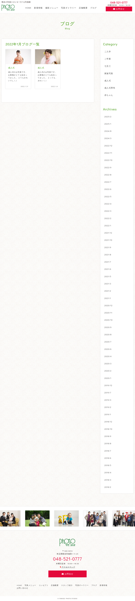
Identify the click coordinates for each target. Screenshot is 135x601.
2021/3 (107, 283)
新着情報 (38, 7)
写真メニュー (30, 585)
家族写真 (108, 73)
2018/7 (107, 450)
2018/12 (108, 421)
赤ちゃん (108, 95)
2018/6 (107, 458)
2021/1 (107, 298)
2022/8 (107, 174)
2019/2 (107, 407)
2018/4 (107, 472)
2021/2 (107, 291)
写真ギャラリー (68, 7)
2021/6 (107, 269)
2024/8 (108, 131)
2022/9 (108, 167)
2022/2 (107, 218)
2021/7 (107, 261)
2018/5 (107, 465)
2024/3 (108, 138)
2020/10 (108, 320)
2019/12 (108, 385)
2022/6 (107, 189)
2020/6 (108, 349)
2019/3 (107, 400)
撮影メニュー (51, 7)
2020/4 (108, 356)
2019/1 (107, 414)
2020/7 (107, 341)
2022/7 (107, 182)
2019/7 (107, 392)
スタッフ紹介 (67, 585)
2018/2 (107, 487)
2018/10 (108, 429)
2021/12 (108, 232)
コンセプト (43, 585)
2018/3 (107, 480)
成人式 (107, 80)
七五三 (107, 66)
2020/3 (108, 363)
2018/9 (107, 436)
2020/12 (108, 305)
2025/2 (108, 116)
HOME (28, 7)
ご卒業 (107, 58)
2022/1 (107, 225)
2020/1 (107, 378)
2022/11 (108, 153)
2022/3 (107, 211)
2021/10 (108, 240)
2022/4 (108, 203)
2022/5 (108, 196)
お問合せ (119, 8)
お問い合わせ (22, 588)
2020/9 (108, 327)
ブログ (93, 7)
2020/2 (108, 370)
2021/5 (107, 276)
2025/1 (107, 123)
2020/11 (108, 312)
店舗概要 (83, 7)
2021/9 (107, 247)
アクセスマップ (67, 567)
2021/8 (107, 254)
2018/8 (107, 443)
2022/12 (108, 145)
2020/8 (108, 334)
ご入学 (107, 51)
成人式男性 (109, 87)
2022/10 (108, 160)
